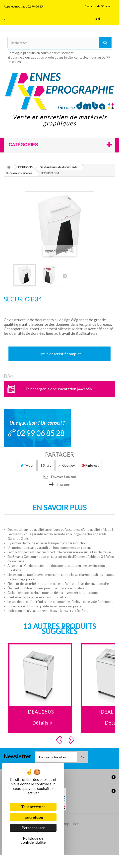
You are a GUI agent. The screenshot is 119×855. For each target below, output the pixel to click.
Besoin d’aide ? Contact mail (98, 12)
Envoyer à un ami (63, 477)
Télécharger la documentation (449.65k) (59, 388)
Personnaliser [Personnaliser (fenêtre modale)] (33, 827)
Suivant (64, 275)
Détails (40, 722)
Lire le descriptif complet (59, 353)
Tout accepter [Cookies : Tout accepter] (33, 806)
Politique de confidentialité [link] (33, 840)
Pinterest (90, 465)
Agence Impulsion (64, 823)
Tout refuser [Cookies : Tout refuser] (33, 817)
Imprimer (63, 484)
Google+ (67, 465)
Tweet (26, 465)
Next (72, 740)
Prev (59, 740)
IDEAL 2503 (40, 712)
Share (46, 465)
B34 (8, 376)
